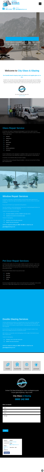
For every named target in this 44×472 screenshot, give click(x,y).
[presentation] (11, 425)
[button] (40, 3)
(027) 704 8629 (13, 441)
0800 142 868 (9, 9)
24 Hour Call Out (22, 95)
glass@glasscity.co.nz (21, 9)
